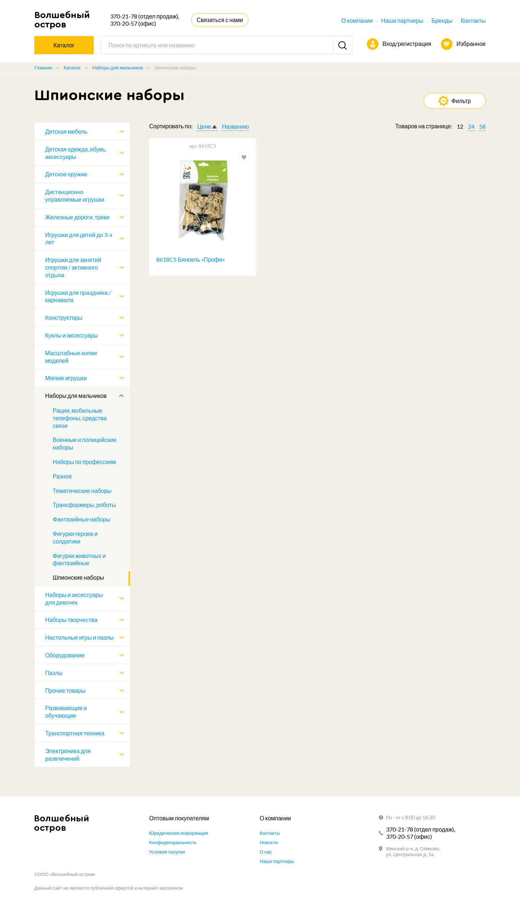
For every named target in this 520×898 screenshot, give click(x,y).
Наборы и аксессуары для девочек (74, 598)
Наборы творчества (71, 619)
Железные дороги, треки (77, 217)
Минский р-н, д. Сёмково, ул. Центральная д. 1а (413, 851)
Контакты (473, 20)
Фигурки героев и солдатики (75, 537)
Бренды (442, 20)
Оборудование (64, 655)
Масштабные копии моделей (71, 356)
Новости (269, 842)
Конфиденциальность (173, 842)
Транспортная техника (74, 733)
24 (471, 126)
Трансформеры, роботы (84, 504)
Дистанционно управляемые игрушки (74, 195)
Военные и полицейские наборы (85, 443)
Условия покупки (167, 852)
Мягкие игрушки (66, 377)
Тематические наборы (82, 490)
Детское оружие (66, 174)
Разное (62, 476)
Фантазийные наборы (81, 519)
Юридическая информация (178, 833)
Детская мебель (66, 131)
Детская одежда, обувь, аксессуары (75, 153)
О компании (357, 20)
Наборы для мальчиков (117, 67)
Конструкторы (63, 317)
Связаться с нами (219, 19)
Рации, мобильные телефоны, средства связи (80, 418)
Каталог (72, 67)
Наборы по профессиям (84, 461)
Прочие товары (65, 690)
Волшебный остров (61, 19)
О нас (266, 852)
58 (482, 126)
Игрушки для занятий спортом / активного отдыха (73, 267)
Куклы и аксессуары (71, 335)
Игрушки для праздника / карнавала (78, 296)
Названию (235, 126)
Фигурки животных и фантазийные (79, 559)
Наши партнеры (402, 20)
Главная (43, 67)
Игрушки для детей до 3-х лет (78, 238)
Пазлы (53, 672)
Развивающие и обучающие (66, 711)
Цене (204, 126)
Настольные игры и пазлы (79, 637)
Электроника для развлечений (68, 754)
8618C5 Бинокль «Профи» (190, 259)
